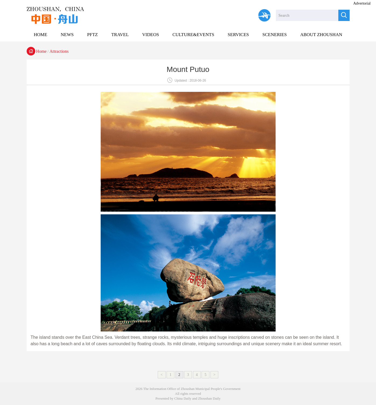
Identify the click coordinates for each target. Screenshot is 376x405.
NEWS (67, 34)
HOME (40, 34)
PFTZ (92, 34)
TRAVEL (120, 34)
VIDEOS (150, 34)
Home (41, 51)
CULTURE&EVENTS (193, 34)
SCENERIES (274, 34)
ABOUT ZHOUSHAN (321, 34)
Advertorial (362, 3)
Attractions (59, 51)
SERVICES (238, 34)
